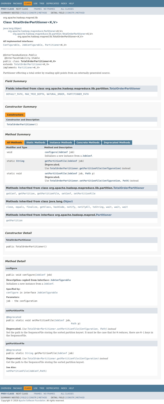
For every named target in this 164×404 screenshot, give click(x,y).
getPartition (26, 193)
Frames (38, 9)
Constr (33, 13)
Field (24, 13)
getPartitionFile (55, 161)
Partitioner (52, 45)
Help (71, 3)
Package (17, 3)
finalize (31, 207)
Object (68, 201)
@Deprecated (13, 317)
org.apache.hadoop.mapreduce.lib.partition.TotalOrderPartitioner (49, 34)
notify (71, 207)
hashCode (58, 207)
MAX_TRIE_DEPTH (34, 94)
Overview (6, 3)
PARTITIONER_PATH (78, 94)
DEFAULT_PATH (14, 94)
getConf (11, 193)
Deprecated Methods (117, 142)
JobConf (63, 152)
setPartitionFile (55, 173)
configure (51, 152)
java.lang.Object (12, 28)
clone (9, 207)
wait (109, 207)
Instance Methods (61, 142)
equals (20, 207)
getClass (45, 207)
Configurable (11, 45)
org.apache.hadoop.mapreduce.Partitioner (31, 31)
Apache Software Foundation (32, 401)
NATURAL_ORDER (55, 94)
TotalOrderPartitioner (28, 64)
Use (35, 3)
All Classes (67, 9)
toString (98, 207)
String (20, 161)
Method (42, 13)
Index (64, 3)
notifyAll (84, 207)
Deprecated (52, 3)
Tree (41, 3)
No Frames (49, 9)
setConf (66, 193)
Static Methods (35, 142)
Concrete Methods (88, 142)
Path (88, 173)
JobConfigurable (32, 45)
